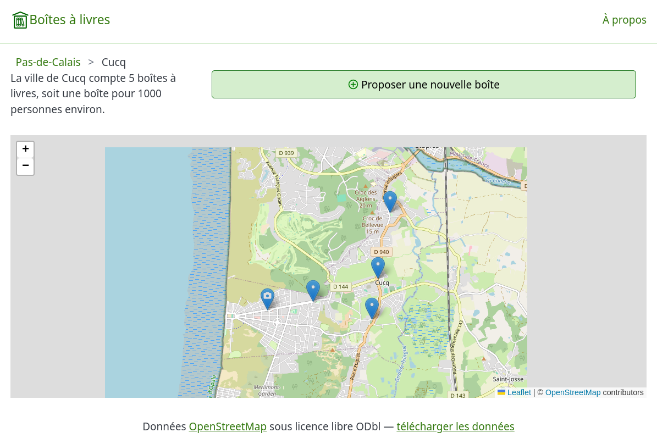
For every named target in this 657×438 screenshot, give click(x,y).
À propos (625, 20)
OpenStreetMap (573, 392)
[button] (267, 299)
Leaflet (514, 392)
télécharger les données (455, 426)
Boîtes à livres (69, 19)
